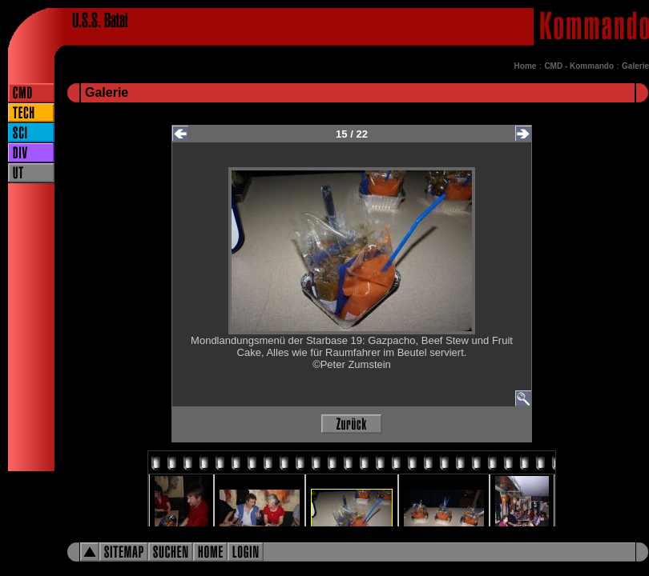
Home (525, 66)
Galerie (635, 66)
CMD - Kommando (579, 66)
